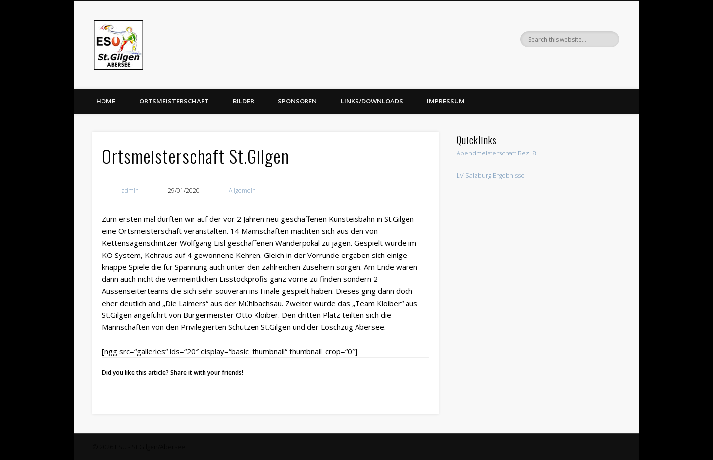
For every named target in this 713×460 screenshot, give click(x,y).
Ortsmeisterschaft (174, 101)
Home (105, 101)
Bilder (243, 101)
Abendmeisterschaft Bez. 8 (496, 153)
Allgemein (242, 190)
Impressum (446, 101)
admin (130, 190)
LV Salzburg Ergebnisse (491, 175)
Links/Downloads (372, 101)
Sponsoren (297, 101)
